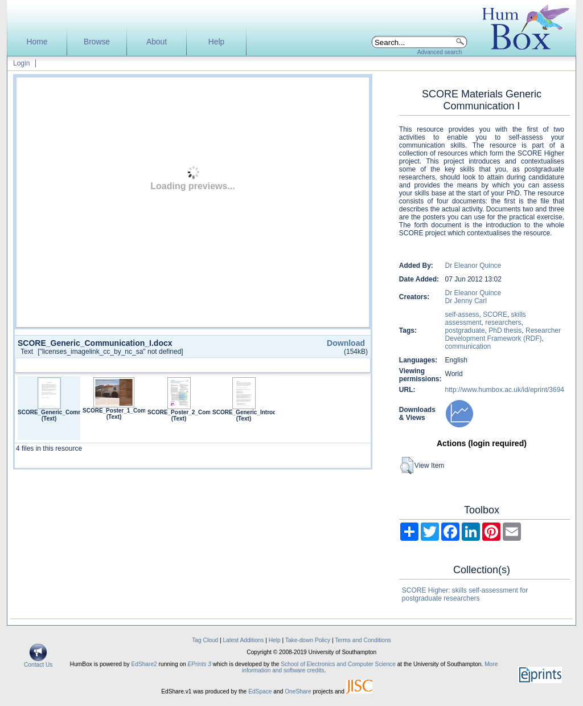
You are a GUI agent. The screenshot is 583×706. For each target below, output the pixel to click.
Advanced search (439, 52)
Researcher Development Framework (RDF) (503, 334)
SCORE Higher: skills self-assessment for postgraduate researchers (465, 594)
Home (37, 42)
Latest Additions (243, 640)
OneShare (298, 691)
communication (468, 346)
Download (346, 343)
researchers (503, 323)
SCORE (495, 315)
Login (21, 63)
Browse (97, 42)
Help (216, 42)
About (156, 42)
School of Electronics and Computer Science (338, 664)
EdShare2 (144, 664)
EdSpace (260, 691)
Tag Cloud (205, 640)
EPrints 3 (199, 664)
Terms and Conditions (363, 640)
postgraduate (465, 330)
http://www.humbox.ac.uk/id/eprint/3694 (504, 390)
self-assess (462, 315)
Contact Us (38, 662)
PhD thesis (505, 330)
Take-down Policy (307, 640)
